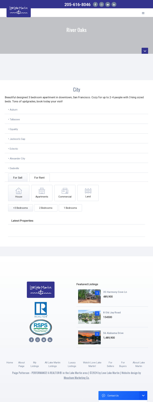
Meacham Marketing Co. (76, 378)
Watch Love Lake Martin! (92, 364)
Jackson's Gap (17, 139)
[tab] (17, 178)
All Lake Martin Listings (52, 364)
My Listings (35, 364)
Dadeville (14, 168)
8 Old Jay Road (112, 312)
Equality (14, 129)
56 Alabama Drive (113, 333)
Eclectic (14, 148)
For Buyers (123, 364)
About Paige (21, 364)
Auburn (13, 109)
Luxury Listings (72, 364)
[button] (143, 12)
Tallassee (15, 119)
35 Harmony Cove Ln (115, 292)
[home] (19, 9)
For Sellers (110, 364)
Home (10, 362)
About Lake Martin (139, 364)
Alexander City (17, 158)
